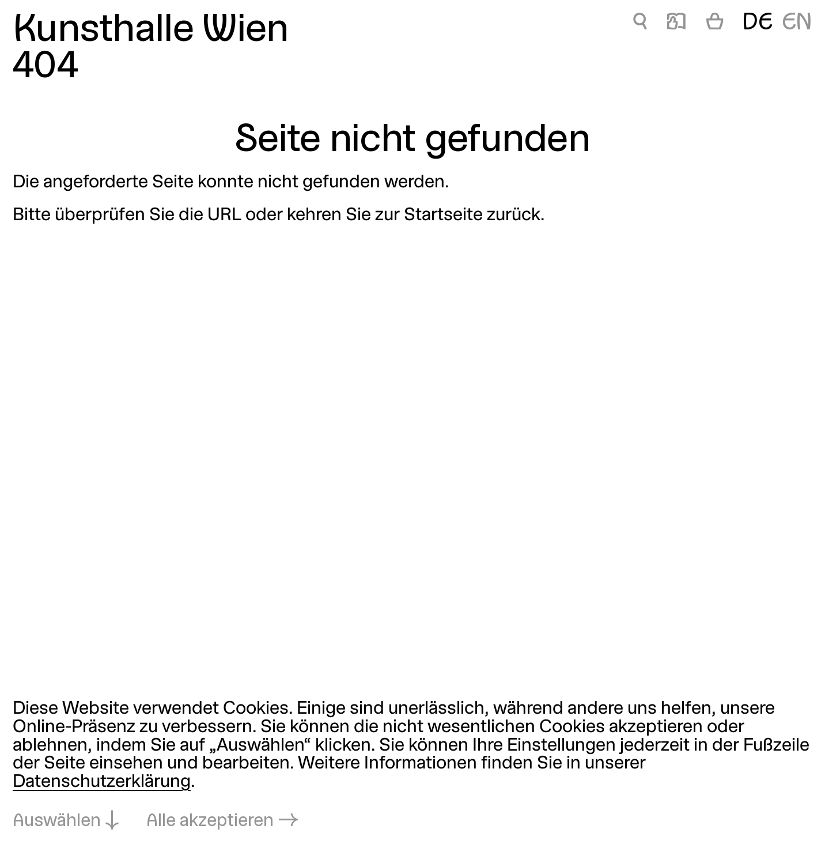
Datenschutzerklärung (102, 782)
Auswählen (57, 821)
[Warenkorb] (714, 24)
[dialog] (412, 766)
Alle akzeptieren (210, 821)
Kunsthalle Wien (151, 30)
